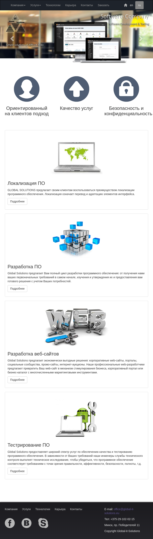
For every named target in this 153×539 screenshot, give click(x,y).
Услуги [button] (35, 5)
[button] (11, 37)
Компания (11, 509)
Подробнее (17, 201)
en (131, 5)
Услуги (26, 509)
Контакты (87, 5)
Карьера (70, 5)
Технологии (53, 5)
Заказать (103, 5)
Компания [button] (18, 5)
